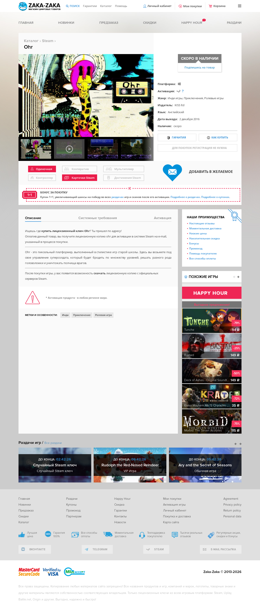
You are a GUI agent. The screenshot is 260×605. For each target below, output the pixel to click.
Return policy (232, 510)
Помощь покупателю (203, 253)
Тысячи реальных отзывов (191, 534)
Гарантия (179, 137)
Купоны (71, 504)
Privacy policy (232, 504)
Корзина (219, 6)
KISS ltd (179, 105)
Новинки (66, 23)
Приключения (193, 98)
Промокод (195, 248)
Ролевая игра (103, 315)
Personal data (232, 516)
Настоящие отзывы (202, 223)
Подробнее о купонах (215, 197)
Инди (65, 315)
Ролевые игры (214, 98)
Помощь (121, 6)
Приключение (82, 315)
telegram (100, 549)
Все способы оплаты (202, 258)
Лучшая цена (32, 534)
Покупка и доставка (177, 516)
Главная (26, 23)
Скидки (149, 23)
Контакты (120, 516)
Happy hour (191, 23)
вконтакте (37, 549)
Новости (120, 522)
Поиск (75, 6)
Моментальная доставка (205, 228)
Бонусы (194, 243)
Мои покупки (192, 6)
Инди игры (175, 98)
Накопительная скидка (204, 238)
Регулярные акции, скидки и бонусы (228, 534)
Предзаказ (108, 23)
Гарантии (90, 6)
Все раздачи (53, 443)
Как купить (219, 137)
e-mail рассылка (223, 549)
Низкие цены (198, 233)
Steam (47, 40)
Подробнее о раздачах (185, 197)
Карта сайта (171, 522)
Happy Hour (122, 499)
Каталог (106, 6)
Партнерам (73, 516)
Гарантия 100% (59, 534)
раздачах (117, 197)
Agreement (230, 499)
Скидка (119, 504)
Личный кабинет (159, 6)
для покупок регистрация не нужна (199, 148)
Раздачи (234, 23)
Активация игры (174, 504)
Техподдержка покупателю (156, 534)
